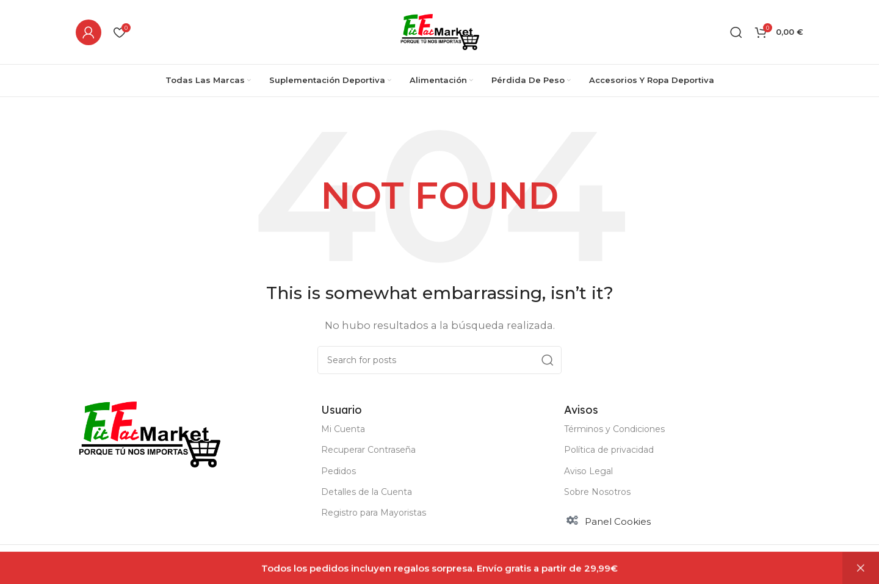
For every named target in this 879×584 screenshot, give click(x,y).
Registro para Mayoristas (373, 512)
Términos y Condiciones (614, 429)
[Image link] (149, 433)
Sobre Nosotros (597, 491)
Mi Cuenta (343, 429)
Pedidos (338, 471)
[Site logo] (439, 31)
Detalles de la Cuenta (366, 491)
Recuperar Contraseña (368, 449)
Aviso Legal (588, 471)
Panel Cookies (618, 521)
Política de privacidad (609, 449)
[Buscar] (736, 32)
